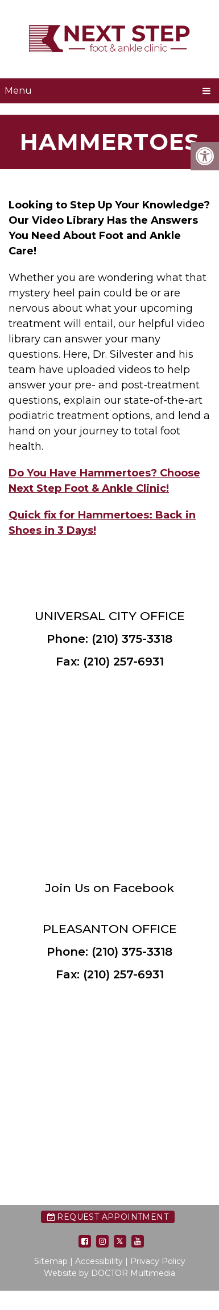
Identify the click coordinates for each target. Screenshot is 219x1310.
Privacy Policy (157, 1261)
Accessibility (99, 1261)
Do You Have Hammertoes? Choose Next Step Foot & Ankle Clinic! (104, 481)
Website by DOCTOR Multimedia (109, 1273)
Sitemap (51, 1261)
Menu (18, 90)
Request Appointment (107, 1217)
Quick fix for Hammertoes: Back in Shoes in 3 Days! (102, 523)
